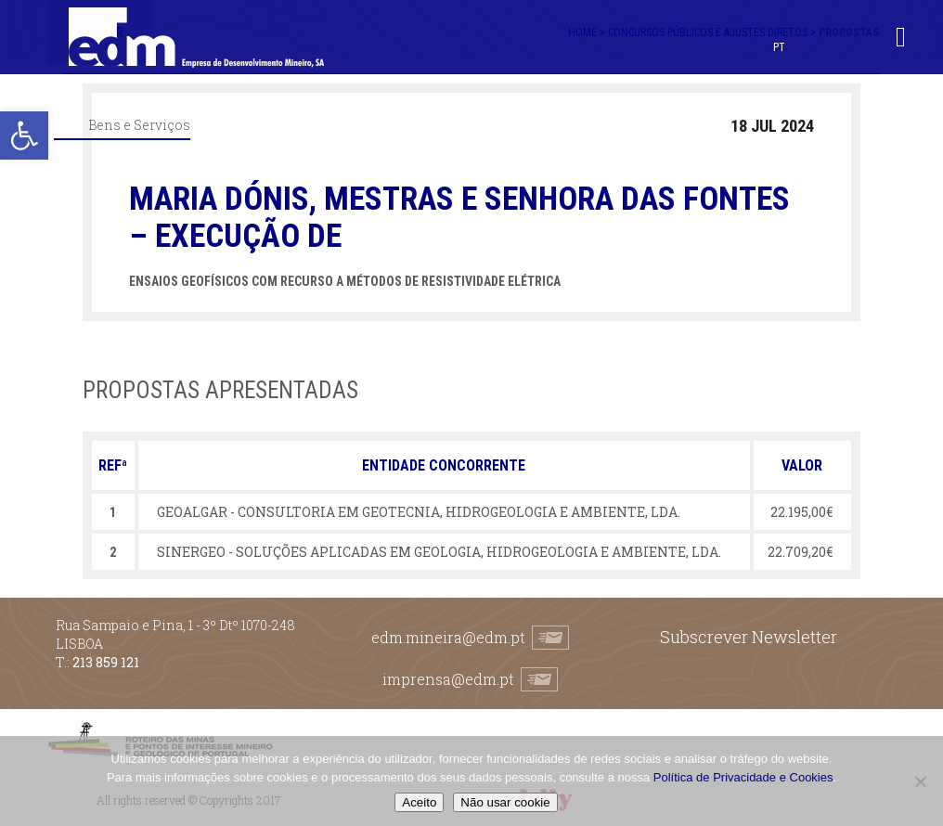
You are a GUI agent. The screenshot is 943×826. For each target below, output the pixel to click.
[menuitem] (779, 47)
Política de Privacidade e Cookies (743, 777)
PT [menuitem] (779, 47)
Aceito (419, 802)
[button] (24, 135)
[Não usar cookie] (920, 781)
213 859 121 (105, 662)
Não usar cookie (504, 802)
